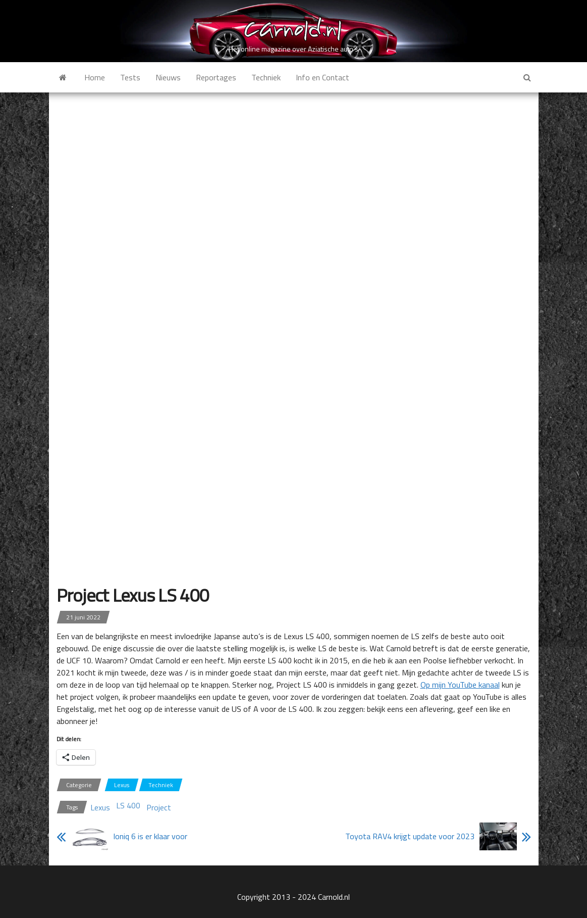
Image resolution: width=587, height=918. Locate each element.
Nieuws (168, 77)
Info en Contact (322, 77)
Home (94, 77)
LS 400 (128, 805)
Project (158, 807)
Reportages (216, 77)
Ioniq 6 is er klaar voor (150, 836)
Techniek (266, 77)
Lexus (121, 785)
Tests (130, 77)
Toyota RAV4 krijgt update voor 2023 (409, 836)
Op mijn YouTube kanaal (460, 685)
